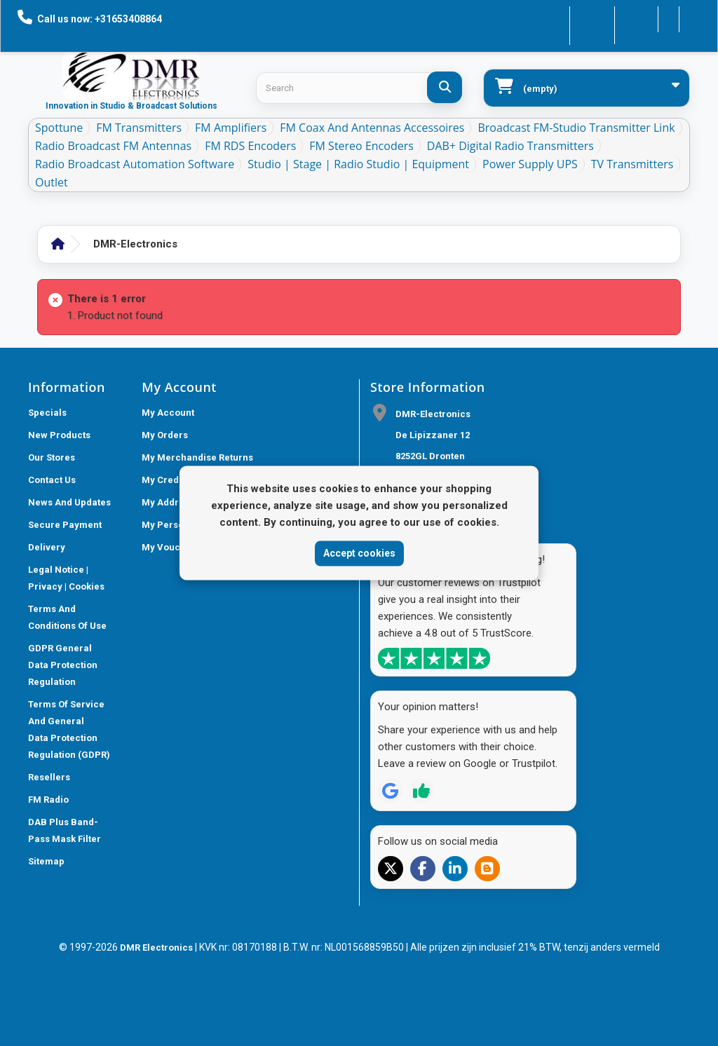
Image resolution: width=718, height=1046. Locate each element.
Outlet (51, 182)
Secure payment (65, 524)
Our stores (51, 457)
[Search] (444, 87)
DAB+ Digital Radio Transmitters (510, 146)
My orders (165, 435)
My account (168, 412)
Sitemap (46, 861)
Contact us (558, 18)
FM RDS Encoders (250, 146)
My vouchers (171, 547)
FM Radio (48, 799)
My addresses (173, 502)
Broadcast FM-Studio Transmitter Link (576, 127)
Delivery (46, 547)
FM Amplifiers (230, 127)
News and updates (69, 502)
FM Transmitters (139, 127)
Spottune (59, 127)
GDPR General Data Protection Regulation (62, 665)
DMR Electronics (157, 947)
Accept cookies (359, 553)
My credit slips (175, 480)
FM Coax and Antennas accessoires (372, 127)
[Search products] (359, 88)
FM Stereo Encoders (361, 146)
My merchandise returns (197, 457)
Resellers (49, 777)
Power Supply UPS (530, 164)
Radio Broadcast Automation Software (134, 164)
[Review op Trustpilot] (421, 790)
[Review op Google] (390, 790)
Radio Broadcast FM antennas (113, 146)
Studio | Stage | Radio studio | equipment (358, 164)
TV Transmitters (632, 164)
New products (59, 435)
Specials (47, 412)
